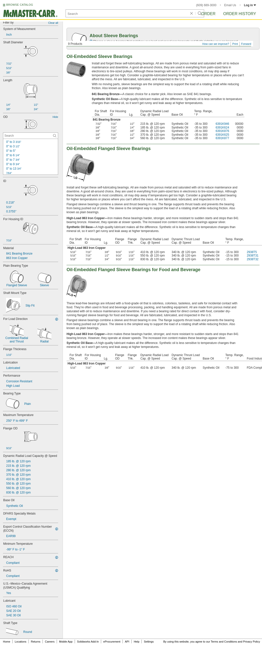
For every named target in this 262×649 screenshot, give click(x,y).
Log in (250, 5)
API (127, 641)
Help (137, 641)
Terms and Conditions (224, 641)
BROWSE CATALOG (19, 4)
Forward (246, 43)
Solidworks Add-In (88, 641)
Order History (239, 14)
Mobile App (65, 641)
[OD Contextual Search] (30, 135)
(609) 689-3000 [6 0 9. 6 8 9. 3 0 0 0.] (206, 5)
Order (208, 14)
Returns (36, 641)
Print (235, 43)
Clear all (53, 22)
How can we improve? (215, 43)
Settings (149, 641)
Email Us (230, 5)
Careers (49, 641)
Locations (20, 641)
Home (6, 641)
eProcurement (111, 641)
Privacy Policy (251, 641)
